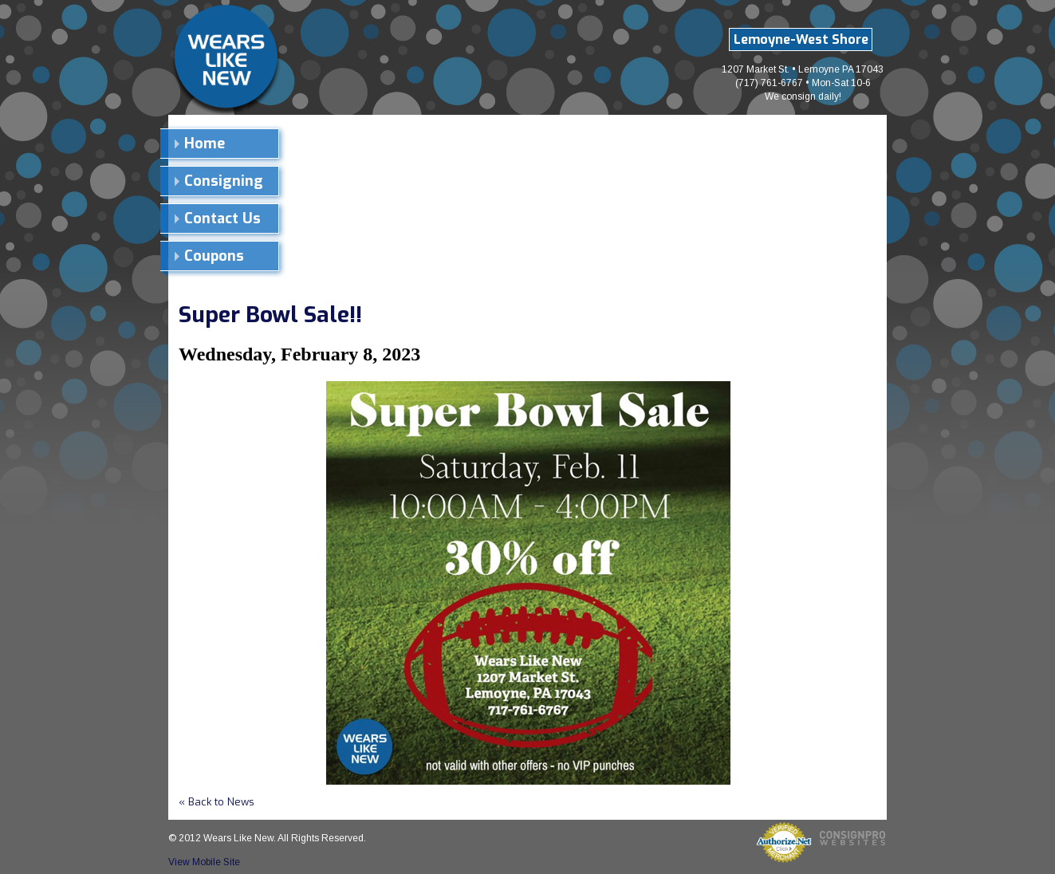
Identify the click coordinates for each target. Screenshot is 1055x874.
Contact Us (222, 218)
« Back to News (216, 802)
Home (204, 143)
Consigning (223, 181)
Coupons (214, 256)
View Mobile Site (204, 862)
